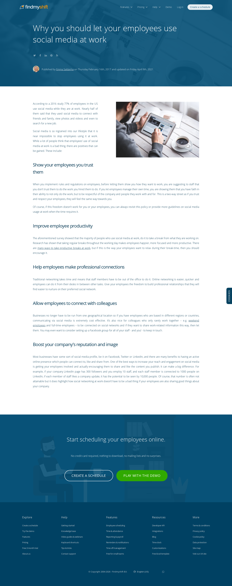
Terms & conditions (201, 525)
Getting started (68, 525)
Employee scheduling (115, 525)
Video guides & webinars (72, 536)
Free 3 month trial (30, 548)
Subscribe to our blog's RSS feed (57, 55)
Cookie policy (198, 536)
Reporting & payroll (114, 536)
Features (124, 7)
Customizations (159, 548)
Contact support (68, 553)
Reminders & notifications (117, 542)
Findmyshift (72, 571)
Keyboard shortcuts (70, 542)
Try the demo (28, 531)
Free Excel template (160, 553)
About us (26, 553)
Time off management (116, 548)
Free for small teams (115, 553)
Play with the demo (141, 475)
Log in (180, 7)
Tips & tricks (66, 548)
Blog (154, 536)
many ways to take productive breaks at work (64, 248)
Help (155, 7)
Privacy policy (199, 531)
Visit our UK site (199, 553)
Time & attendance (114, 531)
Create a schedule (200, 7)
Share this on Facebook (40, 55)
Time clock (156, 542)
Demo (169, 7)
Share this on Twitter (34, 55)
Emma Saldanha (65, 69)
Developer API (158, 525)
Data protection (200, 542)
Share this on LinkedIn (45, 55)
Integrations (157, 531)
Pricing (140, 7)
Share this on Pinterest (51, 55)
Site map (196, 548)
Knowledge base (68, 531)
